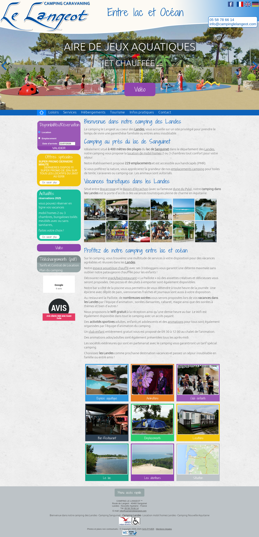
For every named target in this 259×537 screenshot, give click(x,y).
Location (46, 132)
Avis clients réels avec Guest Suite (59, 317)
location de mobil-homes (144, 153)
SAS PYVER (148, 529)
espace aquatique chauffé (111, 268)
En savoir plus (49, 182)
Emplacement (49, 138)
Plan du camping (51, 270)
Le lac (107, 462)
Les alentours (152, 462)
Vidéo (139, 89)
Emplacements (152, 422)
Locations (198, 422)
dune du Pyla (182, 189)
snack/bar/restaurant (122, 278)
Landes (139, 129)
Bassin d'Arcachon (135, 189)
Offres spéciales (59, 157)
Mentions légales (164, 529)
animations (175, 322)
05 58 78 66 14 (221, 20)
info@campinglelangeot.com (232, 24)
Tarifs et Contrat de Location (59, 265)
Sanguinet (162, 149)
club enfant (97, 332)
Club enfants (198, 383)
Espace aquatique (107, 383)
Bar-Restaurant (107, 422)
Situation (198, 462)
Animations (152, 383)
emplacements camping (187, 169)
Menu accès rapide (129, 492)
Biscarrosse (108, 189)
